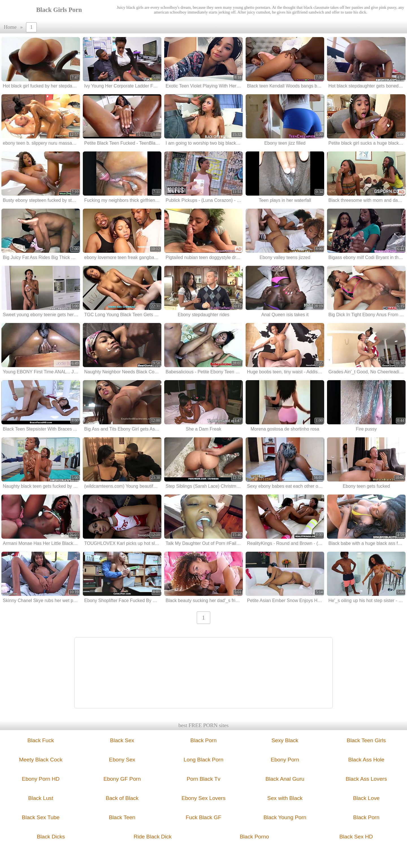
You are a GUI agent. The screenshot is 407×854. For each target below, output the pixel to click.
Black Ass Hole (366, 760)
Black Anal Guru (284, 779)
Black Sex (122, 740)
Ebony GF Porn (122, 779)
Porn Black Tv (203, 779)
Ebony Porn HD (40, 779)
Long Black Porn (204, 760)
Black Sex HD (356, 837)
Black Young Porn (284, 817)
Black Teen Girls (366, 740)
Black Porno (254, 837)
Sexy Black (285, 740)
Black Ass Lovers (366, 779)
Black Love (366, 798)
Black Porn (203, 740)
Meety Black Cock (40, 760)
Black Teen (122, 817)
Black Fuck (40, 740)
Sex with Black (285, 798)
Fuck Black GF (203, 817)
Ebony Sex (122, 760)
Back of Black (122, 798)
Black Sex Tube (40, 817)
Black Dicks (51, 837)
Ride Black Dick (153, 837)
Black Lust (40, 798)
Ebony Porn (285, 760)
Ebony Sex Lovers (203, 798)
